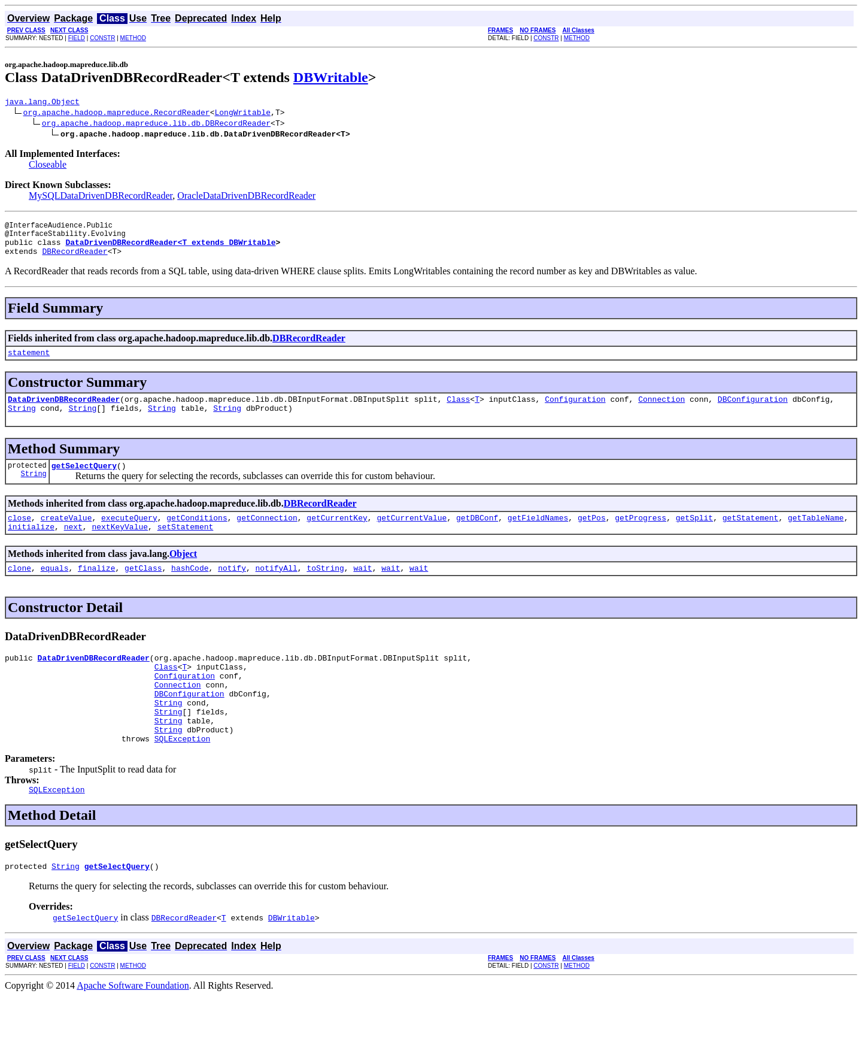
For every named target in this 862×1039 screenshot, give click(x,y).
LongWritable (242, 113)
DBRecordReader (74, 260)
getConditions (196, 535)
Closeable (47, 166)
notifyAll (277, 589)
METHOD (133, 38)
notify (232, 589)
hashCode (189, 589)
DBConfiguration (753, 411)
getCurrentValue (412, 535)
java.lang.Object (42, 103)
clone (19, 589)
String (22, 422)
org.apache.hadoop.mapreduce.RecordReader (116, 113)
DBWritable (330, 77)
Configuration (575, 411)
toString (325, 589)
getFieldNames (538, 535)
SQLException (182, 778)
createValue (66, 535)
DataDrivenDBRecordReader (64, 411)
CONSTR (102, 38)
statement (29, 363)
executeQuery (129, 535)
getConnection (266, 535)
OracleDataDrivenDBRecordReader (246, 197)
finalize (96, 589)
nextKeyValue (120, 546)
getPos (592, 535)
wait (362, 589)
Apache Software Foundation (133, 1028)
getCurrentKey (336, 535)
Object (183, 573)
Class (458, 411)
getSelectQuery (84, 481)
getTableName (816, 535)
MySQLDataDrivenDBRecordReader (100, 197)
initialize (31, 546)
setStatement (185, 546)
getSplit (694, 535)
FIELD (76, 38)
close (19, 535)
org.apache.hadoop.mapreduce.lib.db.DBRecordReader (156, 124)
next (73, 546)
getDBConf (477, 535)
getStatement (751, 535)
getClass (143, 589)
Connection (661, 411)
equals (55, 589)
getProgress (640, 535)
